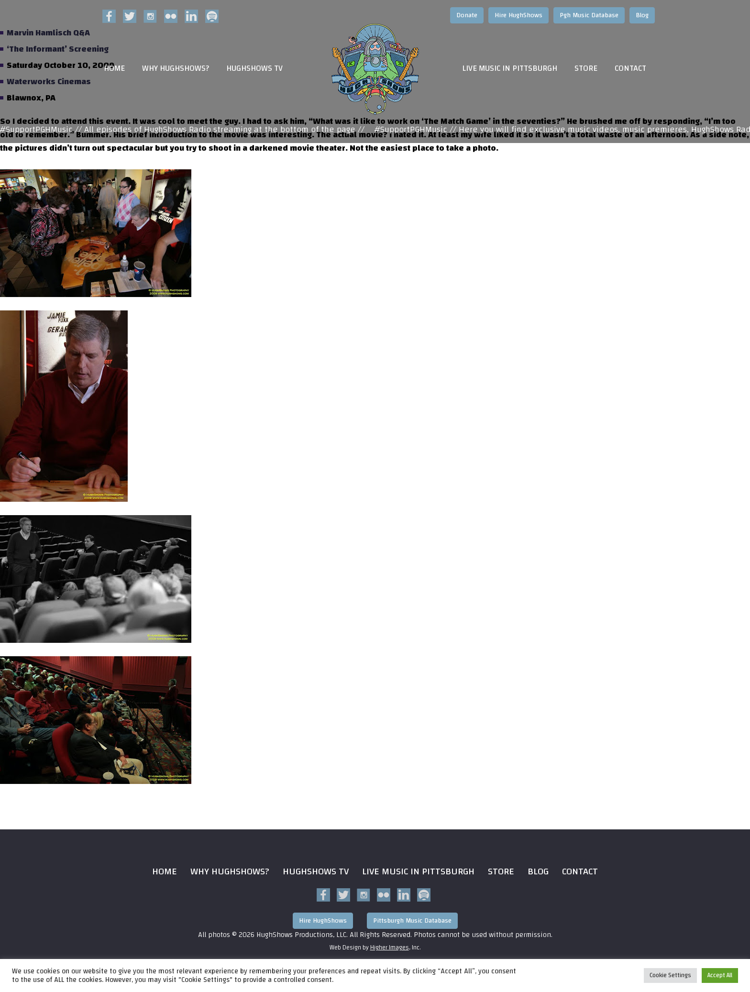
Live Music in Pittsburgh (509, 69)
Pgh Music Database (589, 15)
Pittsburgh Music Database (412, 921)
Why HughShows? (175, 69)
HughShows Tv (316, 871)
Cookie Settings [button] (670, 975)
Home (114, 69)
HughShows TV (254, 69)
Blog (642, 15)
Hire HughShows (518, 15)
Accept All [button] (719, 975)
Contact (630, 69)
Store (585, 69)
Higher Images (389, 947)
